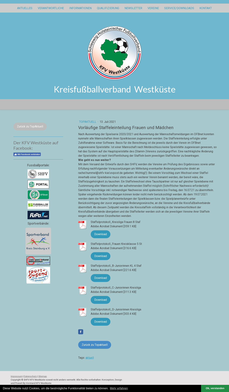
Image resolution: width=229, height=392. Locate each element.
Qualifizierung (108, 8)
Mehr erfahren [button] (119, 388)
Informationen (80, 8)
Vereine (153, 8)
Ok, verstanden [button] (215, 388)
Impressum (16, 376)
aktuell (90, 357)
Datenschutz (30, 376)
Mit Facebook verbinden (27, 154)
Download (100, 234)
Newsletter (133, 8)
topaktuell (88, 121)
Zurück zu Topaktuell (95, 344)
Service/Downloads (179, 8)
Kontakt (205, 8)
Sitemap (42, 376)
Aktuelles (24, 8)
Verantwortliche (51, 8)
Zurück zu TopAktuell (30, 126)
